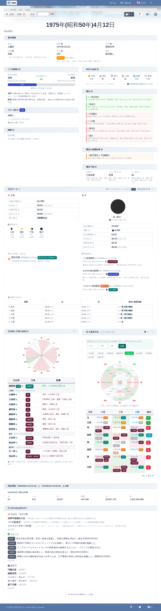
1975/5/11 (25, 257)
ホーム (113, 3)
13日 (21, 14)
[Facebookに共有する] (131, 607)
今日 (32, 14)
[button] (151, 3)
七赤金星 (148, 353)
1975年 (13, 10)
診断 (122, 346)
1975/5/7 (106, 271)
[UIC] (12, 2)
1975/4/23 (102, 258)
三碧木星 (110, 353)
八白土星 (90, 357)
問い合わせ (125, 3)
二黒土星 (100, 353)
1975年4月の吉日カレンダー (140, 84)
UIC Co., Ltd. (23, 607)
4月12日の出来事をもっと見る (80, 594)
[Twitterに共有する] (140, 607)
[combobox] (140, 14)
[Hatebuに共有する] (149, 607)
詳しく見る (147, 476)
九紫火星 (100, 357)
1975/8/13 (117, 286)
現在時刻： (9, 31)
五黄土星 (129, 353)
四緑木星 (119, 353)
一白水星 (90, 353)
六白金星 (139, 353)
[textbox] (140, 14)
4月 (20, 10)
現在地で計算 (144, 189)
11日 (10, 14)
